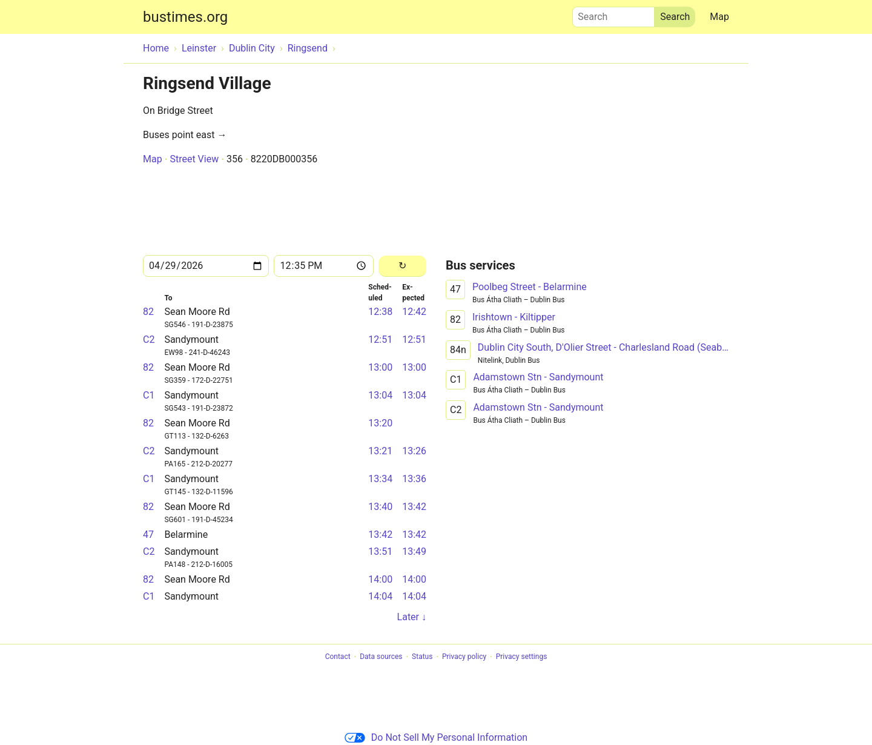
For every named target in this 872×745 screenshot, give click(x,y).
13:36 (414, 479)
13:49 (414, 551)
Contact (338, 657)
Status (422, 657)
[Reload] (402, 266)
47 (148, 534)
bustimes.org (185, 16)
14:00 (380, 579)
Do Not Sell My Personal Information (436, 737)
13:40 (380, 506)
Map (719, 16)
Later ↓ (411, 617)
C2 (148, 339)
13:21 (380, 451)
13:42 (414, 506)
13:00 (380, 367)
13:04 (380, 395)
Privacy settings (521, 657)
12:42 (414, 311)
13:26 (414, 451)
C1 (148, 395)
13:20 (380, 423)
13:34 (380, 479)
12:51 (380, 339)
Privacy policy (464, 657)
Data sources (381, 657)
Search (613, 14)
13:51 (380, 551)
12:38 (380, 311)
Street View (194, 159)
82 (148, 311)
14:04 (380, 596)
